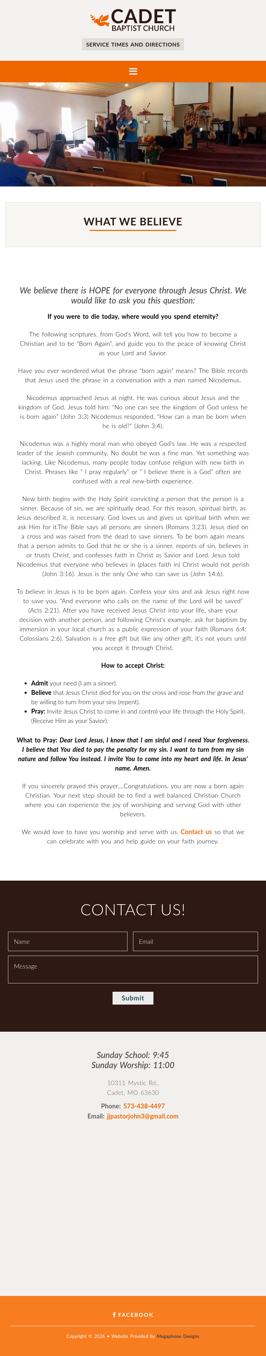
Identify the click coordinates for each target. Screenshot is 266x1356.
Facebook (133, 1314)
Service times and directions (133, 44)
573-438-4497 (144, 1106)
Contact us (196, 831)
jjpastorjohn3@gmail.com (143, 1116)
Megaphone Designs (178, 1336)
